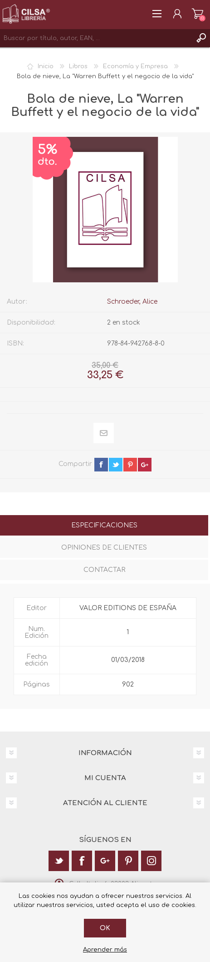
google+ (144, 464)
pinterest (130, 464)
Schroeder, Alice (132, 301)
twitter (115, 464)
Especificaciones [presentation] (104, 525)
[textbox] (96, 38)
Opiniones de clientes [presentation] (104, 547)
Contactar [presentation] (104, 569)
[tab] (104, 526)
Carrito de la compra (197, 14)
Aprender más (105, 950)
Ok (105, 928)
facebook (101, 464)
